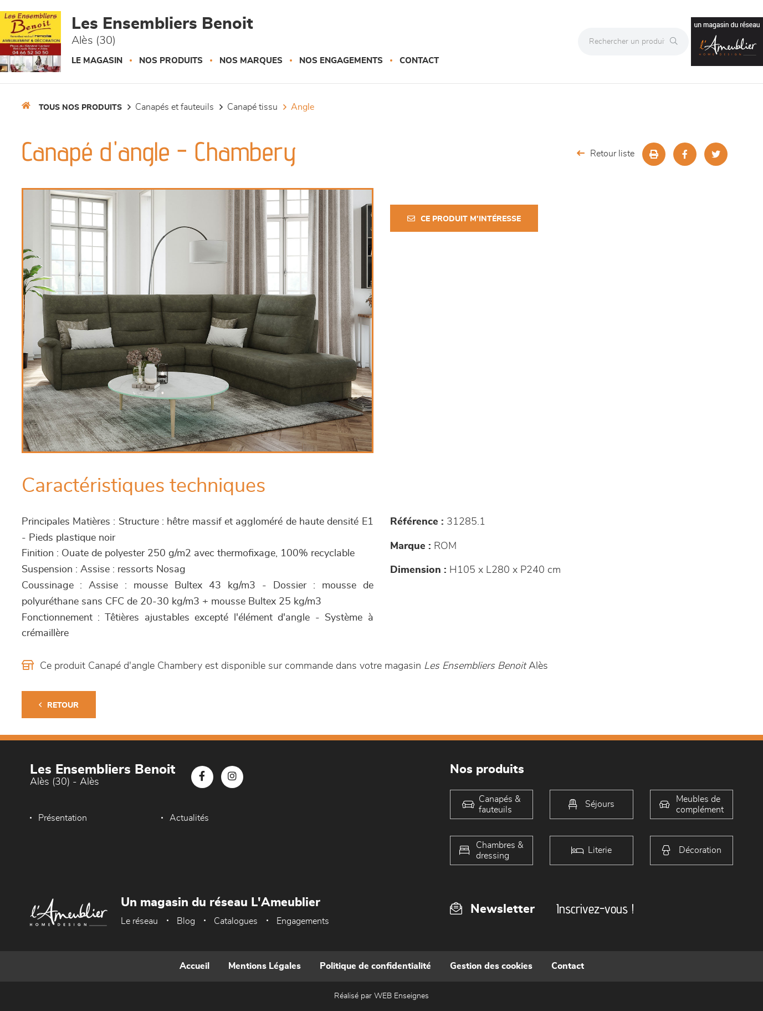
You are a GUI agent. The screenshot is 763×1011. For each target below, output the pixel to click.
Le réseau (139, 921)
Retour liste (605, 153)
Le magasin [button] (96, 61)
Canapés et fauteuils (174, 107)
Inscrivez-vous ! (595, 909)
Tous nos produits (80, 107)
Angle (302, 107)
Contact (419, 61)
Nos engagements (341, 61)
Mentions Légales (264, 966)
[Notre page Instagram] (232, 777)
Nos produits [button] (171, 61)
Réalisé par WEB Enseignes (381, 996)
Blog (186, 921)
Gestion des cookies (491, 966)
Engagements (302, 921)
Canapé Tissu (252, 107)
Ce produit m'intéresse (464, 219)
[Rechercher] (676, 41)
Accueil (194, 966)
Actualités (189, 818)
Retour (59, 705)
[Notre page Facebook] (202, 777)
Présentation (62, 818)
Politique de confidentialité (375, 966)
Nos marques (251, 61)
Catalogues (236, 921)
